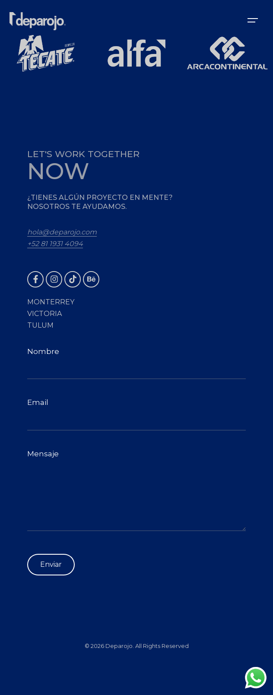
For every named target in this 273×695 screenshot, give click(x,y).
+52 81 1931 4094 (55, 244)
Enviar (51, 564)
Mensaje (136, 490)
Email (136, 414)
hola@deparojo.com (62, 232)
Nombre (136, 363)
